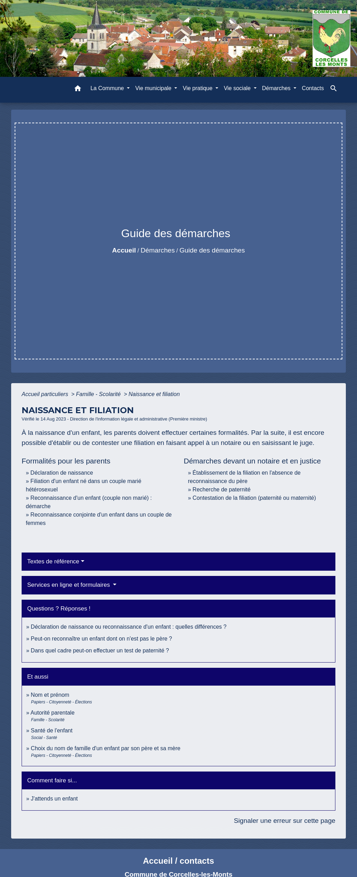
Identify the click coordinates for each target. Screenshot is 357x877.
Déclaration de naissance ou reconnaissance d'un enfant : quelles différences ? (128, 627)
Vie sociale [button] (238, 88)
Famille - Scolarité (99, 394)
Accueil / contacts (178, 860)
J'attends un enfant (54, 799)
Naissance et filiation (154, 394)
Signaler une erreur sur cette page (284, 820)
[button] (78, 89)
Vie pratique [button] (198, 88)
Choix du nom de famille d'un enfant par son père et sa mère (105, 748)
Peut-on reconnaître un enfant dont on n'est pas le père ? (101, 639)
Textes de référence (53, 561)
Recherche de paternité (221, 489)
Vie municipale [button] (154, 88)
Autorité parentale (52, 713)
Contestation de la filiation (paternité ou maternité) (254, 498)
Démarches (157, 250)
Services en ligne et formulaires (69, 585)
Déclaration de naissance (61, 473)
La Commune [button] (108, 88)
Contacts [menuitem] (313, 88)
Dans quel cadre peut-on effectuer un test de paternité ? (100, 650)
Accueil (124, 250)
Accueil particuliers (46, 394)
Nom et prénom (50, 695)
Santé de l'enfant (52, 730)
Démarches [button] (277, 88)
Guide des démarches (212, 250)
